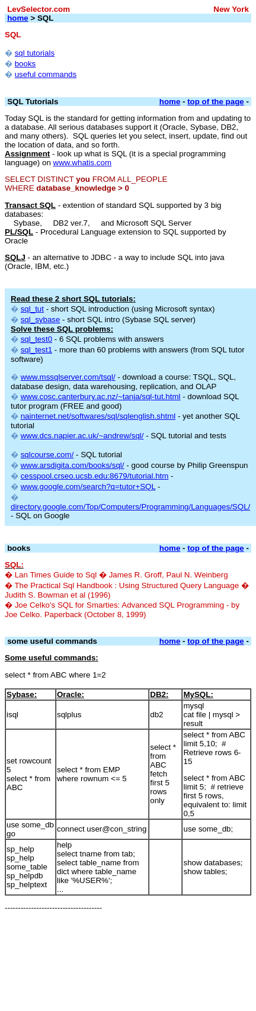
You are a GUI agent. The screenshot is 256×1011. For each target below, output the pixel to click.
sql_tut (32, 308)
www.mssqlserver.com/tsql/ (68, 377)
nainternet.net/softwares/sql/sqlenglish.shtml (98, 416)
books (25, 63)
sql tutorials (35, 53)
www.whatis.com (82, 162)
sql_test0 (36, 339)
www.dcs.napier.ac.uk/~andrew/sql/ (82, 435)
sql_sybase (40, 319)
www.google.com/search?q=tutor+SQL (88, 486)
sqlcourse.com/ (47, 454)
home (17, 18)
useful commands (45, 74)
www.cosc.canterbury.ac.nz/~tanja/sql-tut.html (101, 396)
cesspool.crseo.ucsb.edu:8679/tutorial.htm (95, 475)
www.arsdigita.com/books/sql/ (72, 465)
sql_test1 (36, 349)
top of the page (215, 101)
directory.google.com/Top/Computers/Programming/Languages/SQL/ (130, 506)
